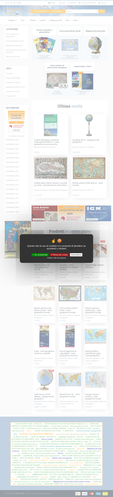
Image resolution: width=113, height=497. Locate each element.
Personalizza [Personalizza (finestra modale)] (76, 255)
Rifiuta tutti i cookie (59, 255)
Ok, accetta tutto (40, 255)
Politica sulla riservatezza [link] (56, 258)
